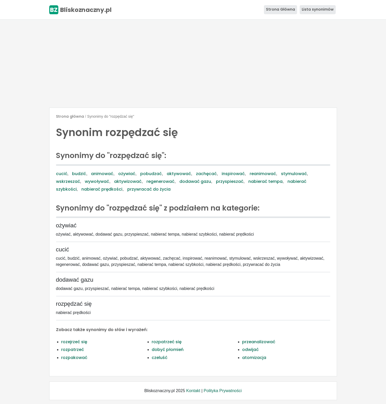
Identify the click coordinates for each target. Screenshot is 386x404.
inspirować (233, 174)
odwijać (250, 350)
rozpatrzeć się (166, 342)
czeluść (159, 358)
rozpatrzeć (72, 350)
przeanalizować (258, 342)
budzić (79, 174)
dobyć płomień (168, 350)
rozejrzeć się (74, 342)
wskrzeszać (68, 181)
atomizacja (254, 358)
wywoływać (97, 181)
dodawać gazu (195, 181)
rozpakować (74, 358)
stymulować (294, 174)
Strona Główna (280, 9)
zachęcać (206, 174)
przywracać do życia (149, 189)
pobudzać (151, 174)
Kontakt (193, 390)
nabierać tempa (265, 181)
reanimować (263, 174)
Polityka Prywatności (223, 390)
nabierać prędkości (101, 189)
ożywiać (126, 174)
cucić (61, 174)
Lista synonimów (318, 9)
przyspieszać (229, 181)
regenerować (160, 181)
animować (102, 174)
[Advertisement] (193, 63)
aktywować (179, 174)
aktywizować (128, 181)
